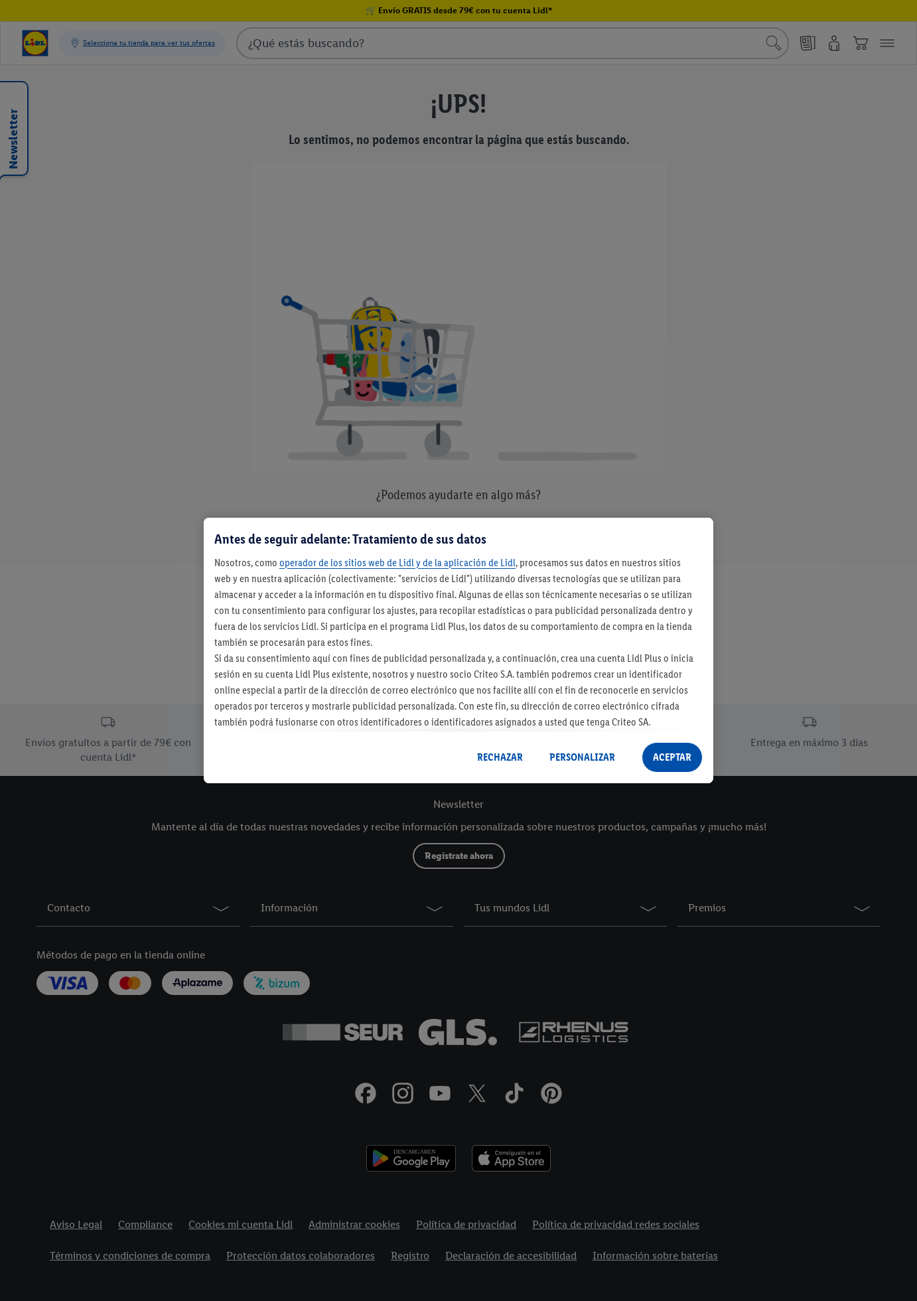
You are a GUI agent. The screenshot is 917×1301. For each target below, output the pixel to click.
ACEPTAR (672, 757)
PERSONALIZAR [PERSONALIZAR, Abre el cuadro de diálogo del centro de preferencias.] (582, 757)
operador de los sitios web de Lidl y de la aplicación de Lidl (397, 562)
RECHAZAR (500, 757)
